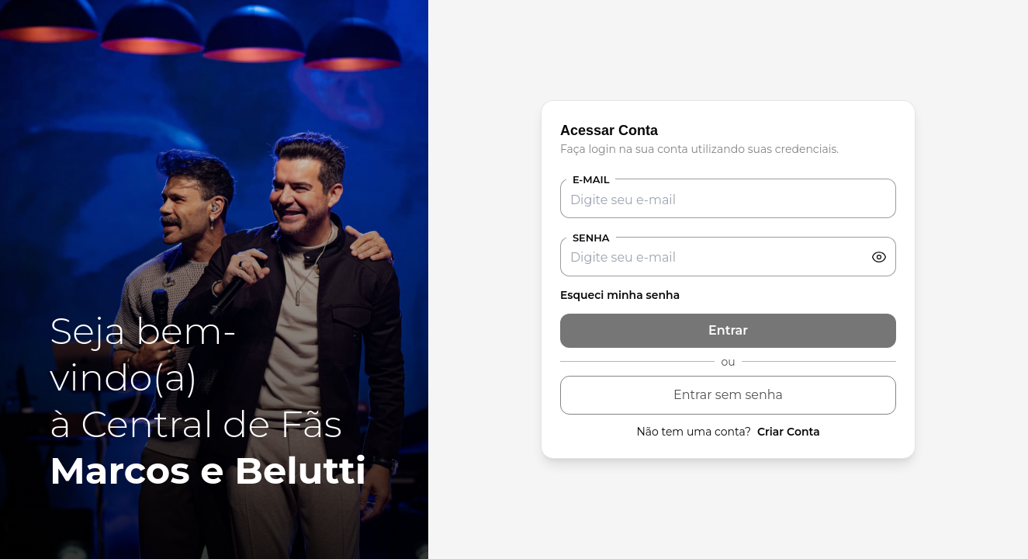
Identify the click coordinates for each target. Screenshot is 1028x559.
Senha (591, 237)
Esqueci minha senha (620, 295)
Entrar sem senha (728, 394)
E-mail (591, 179)
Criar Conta (788, 432)
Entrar (728, 330)
